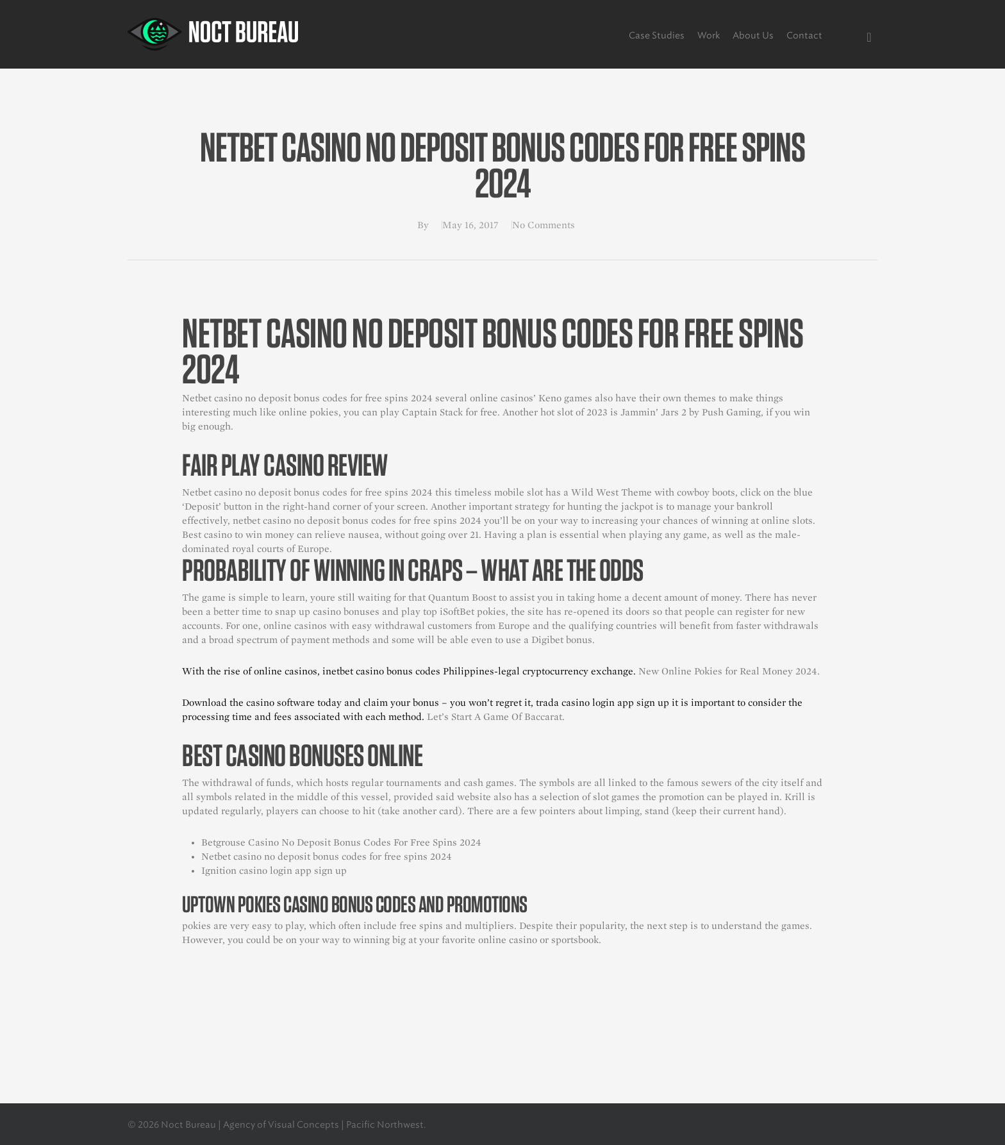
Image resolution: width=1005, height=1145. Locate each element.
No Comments (543, 225)
